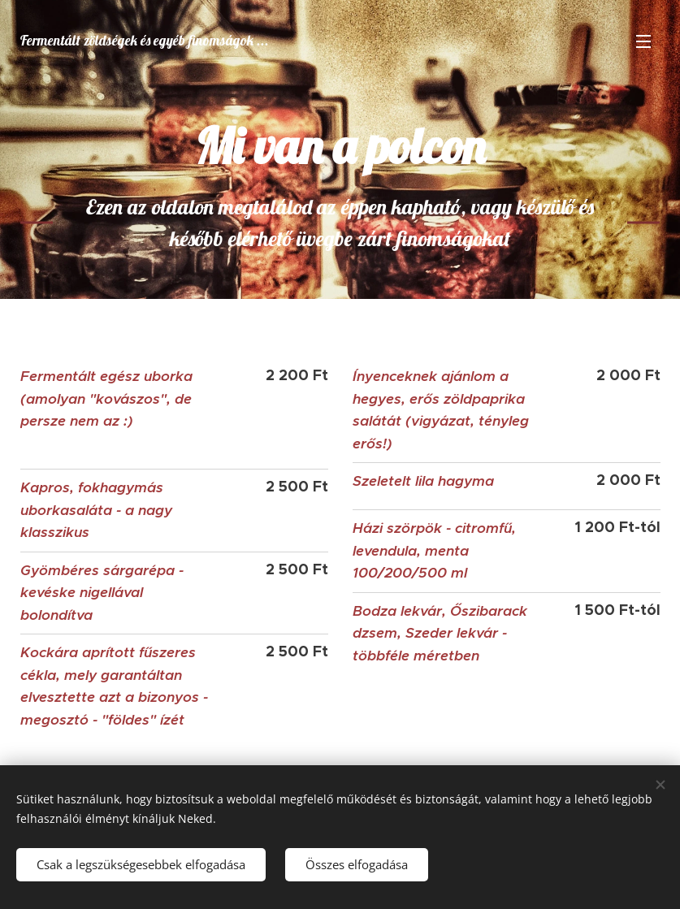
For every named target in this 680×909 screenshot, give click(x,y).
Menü (643, 41)
